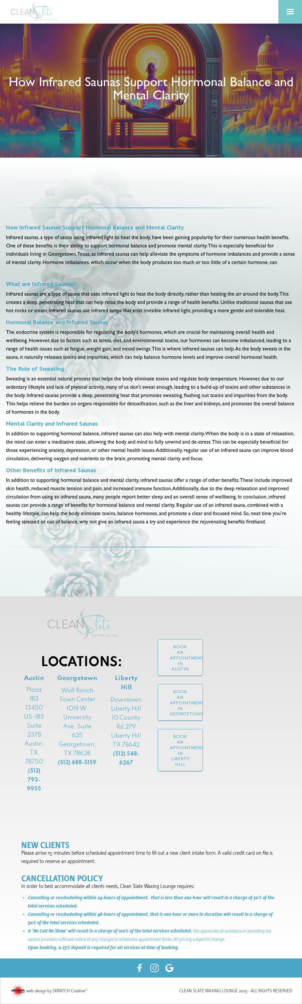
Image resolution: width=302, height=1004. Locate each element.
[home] (36, 12)
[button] (290, 12)
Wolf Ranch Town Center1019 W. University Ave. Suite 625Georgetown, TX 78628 (77, 727)
